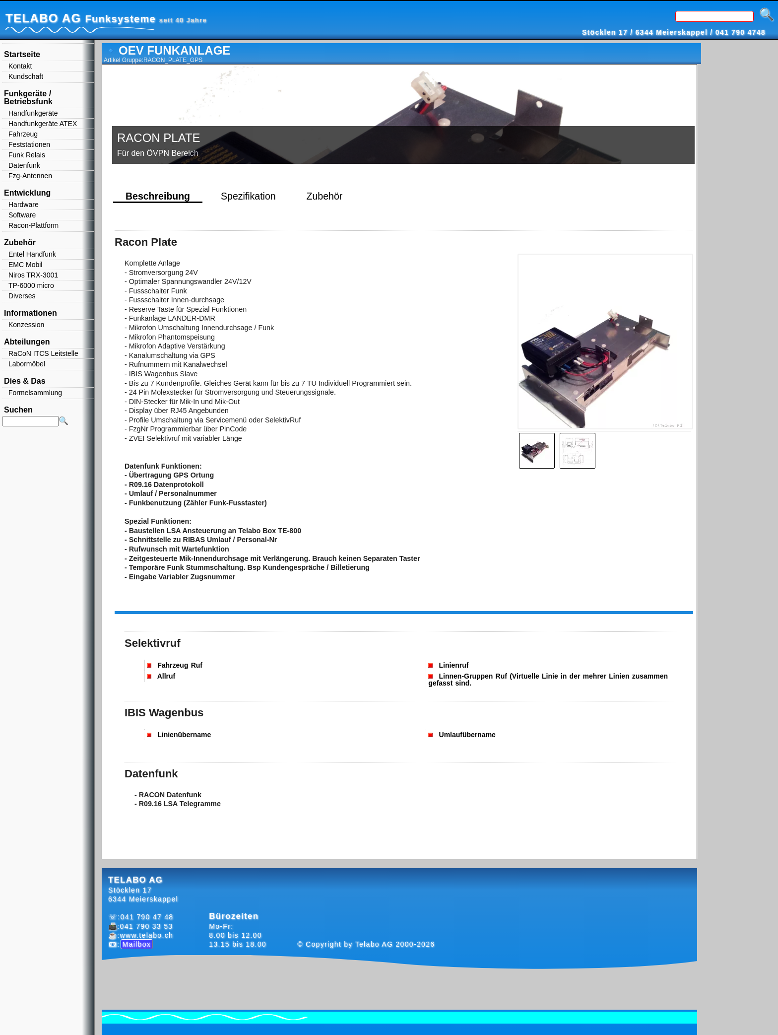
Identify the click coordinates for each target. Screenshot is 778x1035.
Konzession (26, 325)
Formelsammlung (35, 393)
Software (22, 215)
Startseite (22, 54)
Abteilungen (27, 342)
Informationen (30, 313)
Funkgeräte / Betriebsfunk (28, 97)
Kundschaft (25, 76)
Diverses (21, 296)
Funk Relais (26, 155)
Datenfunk (24, 165)
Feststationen (29, 144)
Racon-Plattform (33, 225)
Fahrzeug (23, 134)
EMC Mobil (25, 265)
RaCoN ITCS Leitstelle (43, 353)
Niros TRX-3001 (33, 275)
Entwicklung (27, 193)
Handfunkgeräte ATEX (42, 124)
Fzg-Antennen (30, 176)
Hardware (23, 204)
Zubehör (325, 196)
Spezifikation (248, 196)
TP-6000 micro (31, 285)
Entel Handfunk (32, 254)
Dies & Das (25, 381)
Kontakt (20, 66)
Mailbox (137, 944)
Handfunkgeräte (33, 113)
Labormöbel (26, 364)
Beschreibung (158, 196)
